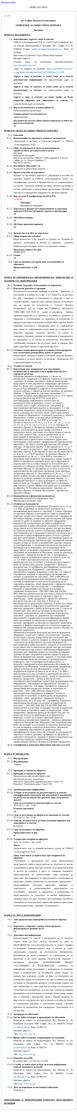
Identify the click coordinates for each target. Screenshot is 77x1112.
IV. (9, 16)
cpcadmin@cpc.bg (21, 1027)
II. (7, 16)
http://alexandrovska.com (24, 65)
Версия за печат (8, 2)
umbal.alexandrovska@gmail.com (46, 49)
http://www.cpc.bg (27, 1034)
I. (4, 16)
